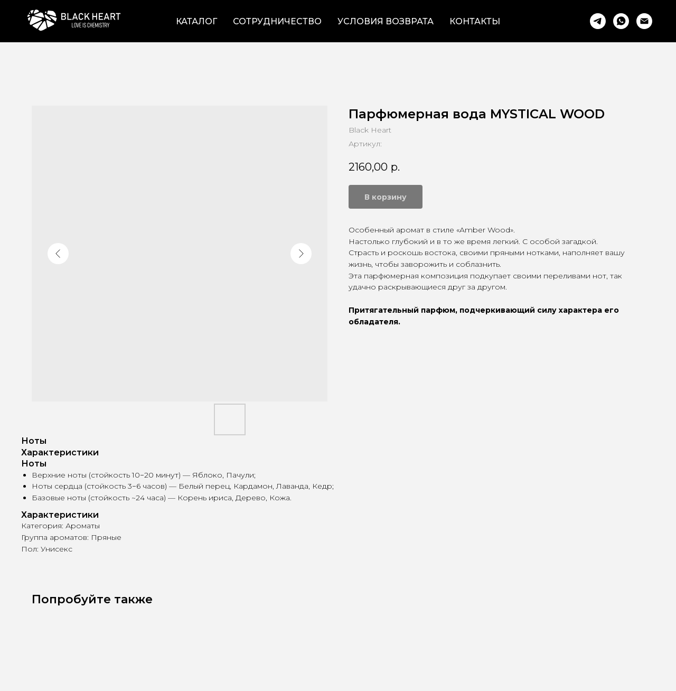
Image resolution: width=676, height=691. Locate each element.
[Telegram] (598, 21)
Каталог (196, 21)
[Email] (644, 21)
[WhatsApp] (621, 21)
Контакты (474, 21)
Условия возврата (385, 21)
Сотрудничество (277, 21)
